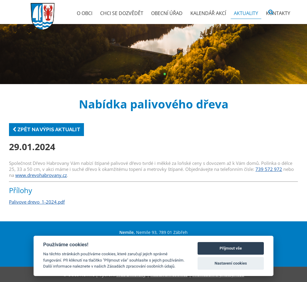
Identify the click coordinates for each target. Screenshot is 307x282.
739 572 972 (268, 169)
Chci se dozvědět (121, 13)
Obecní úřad (167, 13)
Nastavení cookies (231, 263)
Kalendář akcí (208, 13)
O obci (84, 13)
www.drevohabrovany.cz (41, 175)
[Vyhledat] (270, 12)
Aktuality (246, 13)
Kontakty (278, 13)
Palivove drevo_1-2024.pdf (37, 202)
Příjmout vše (231, 248)
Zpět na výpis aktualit (46, 129)
